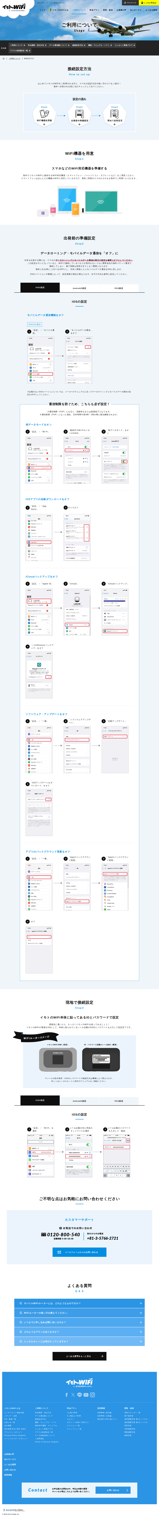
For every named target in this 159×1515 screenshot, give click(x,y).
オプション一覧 (73, 1426)
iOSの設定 (40, 287)
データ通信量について (58, 45)
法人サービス (10, 1459)
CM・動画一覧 (10, 1419)
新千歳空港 (128, 1416)
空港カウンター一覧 (132, 1413)
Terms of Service (47, 1442)
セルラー (70, 1419)
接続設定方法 (77, 45)
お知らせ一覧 (9, 1422)
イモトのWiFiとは (12, 1408)
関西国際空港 (129, 1432)
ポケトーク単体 (78, 1422)
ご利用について (16, 45)
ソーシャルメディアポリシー (16, 1439)
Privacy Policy (15, 1435)
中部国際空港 (129, 1429)
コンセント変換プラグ (123, 45)
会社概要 (8, 1426)
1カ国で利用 (72, 1413)
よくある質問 (10, 1465)
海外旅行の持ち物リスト (107, 1419)
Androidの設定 (79, 288)
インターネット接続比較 (14, 1413)
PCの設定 (119, 288)
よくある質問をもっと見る (78, 1356)
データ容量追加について (45, 1435)
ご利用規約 (39, 1439)
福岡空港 (128, 1435)
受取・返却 (129, 1408)
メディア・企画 (10, 1416)
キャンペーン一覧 (74, 1429)
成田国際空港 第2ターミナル (136, 1422)
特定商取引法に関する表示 (15, 1429)
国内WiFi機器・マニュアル (46, 1426)
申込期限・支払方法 (36, 45)
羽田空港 (128, 1426)
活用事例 (101, 1408)
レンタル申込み (150, 3)
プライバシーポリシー (13, 1432)
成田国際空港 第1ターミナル (136, 1419)
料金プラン (72, 1408)
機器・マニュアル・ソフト (98, 45)
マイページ (131, 3)
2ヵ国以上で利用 (74, 1416)
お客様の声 (9, 1454)
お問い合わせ (10, 1470)
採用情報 (8, 1475)
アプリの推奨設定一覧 (19, 51)
